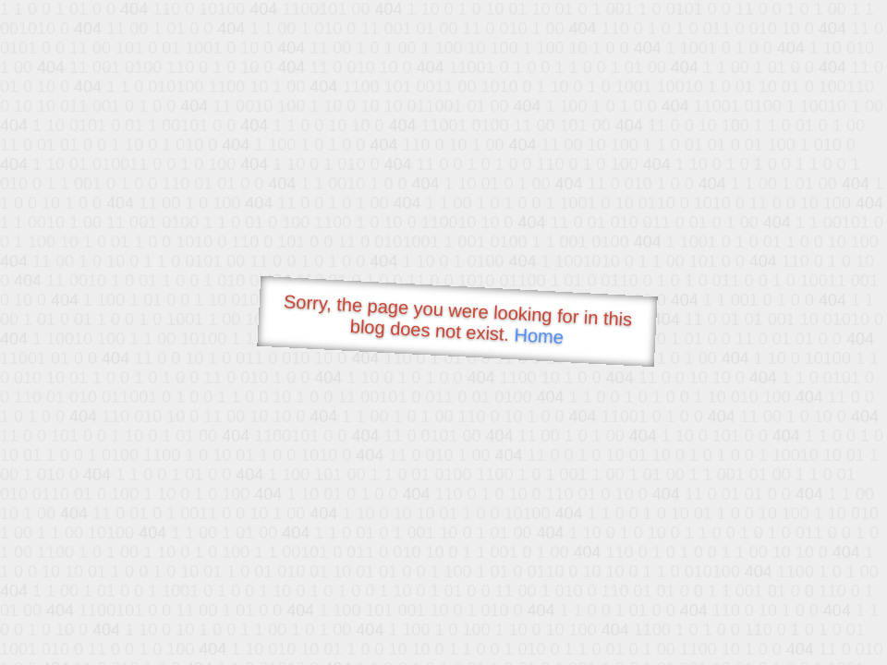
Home (539, 335)
